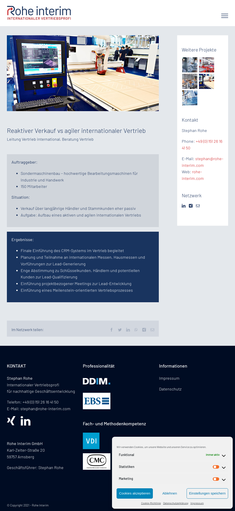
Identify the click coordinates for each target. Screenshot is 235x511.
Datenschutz (170, 388)
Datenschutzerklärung (175, 503)
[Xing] (191, 206)
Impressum (197, 503)
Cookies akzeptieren (134, 493)
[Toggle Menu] (224, 16)
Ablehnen (169, 493)
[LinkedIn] (183, 206)
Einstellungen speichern (207, 493)
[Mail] (198, 206)
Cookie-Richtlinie (151, 503)
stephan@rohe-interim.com (45, 408)
